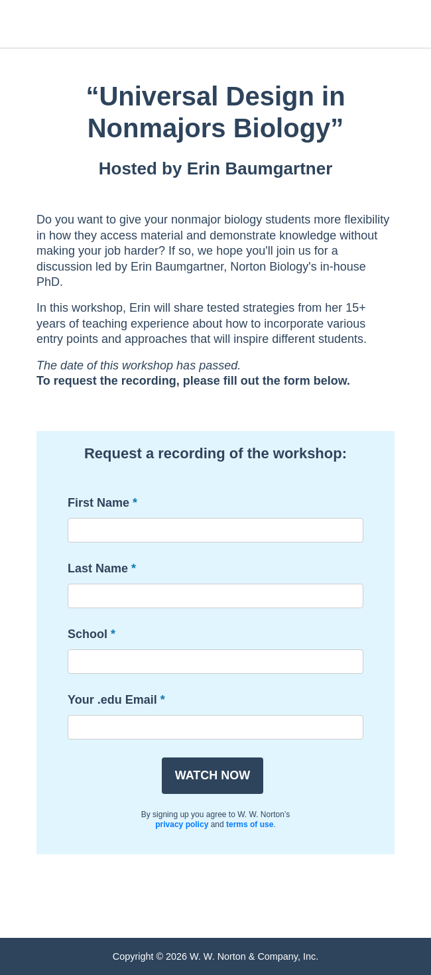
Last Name (98, 568)
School (87, 634)
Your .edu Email (112, 699)
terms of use (249, 824)
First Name (98, 502)
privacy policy (181, 824)
